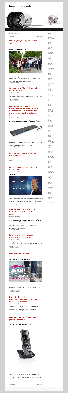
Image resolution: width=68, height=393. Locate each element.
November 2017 (50, 110)
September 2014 (51, 157)
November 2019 (50, 80)
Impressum (16, 29)
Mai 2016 (49, 132)
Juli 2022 (49, 41)
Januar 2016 (50, 137)
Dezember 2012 (50, 183)
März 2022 (49, 46)
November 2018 (50, 95)
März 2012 (49, 194)
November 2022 (50, 36)
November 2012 (50, 184)
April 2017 (49, 119)
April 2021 (49, 59)
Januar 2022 (50, 48)
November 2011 (50, 199)
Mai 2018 (49, 103)
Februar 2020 (50, 77)
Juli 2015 (49, 145)
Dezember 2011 (50, 198)
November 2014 (50, 155)
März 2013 (49, 179)
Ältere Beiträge (12, 36)
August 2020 (50, 69)
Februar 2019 (50, 91)
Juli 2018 (49, 100)
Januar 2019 (50, 93)
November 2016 (50, 125)
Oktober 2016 (50, 126)
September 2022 (51, 38)
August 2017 (50, 114)
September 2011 (51, 202)
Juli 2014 (49, 160)
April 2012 (49, 193)
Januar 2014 (50, 167)
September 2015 (51, 142)
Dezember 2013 (50, 168)
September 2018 (51, 98)
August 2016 (50, 129)
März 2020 (49, 75)
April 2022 (49, 44)
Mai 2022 (49, 43)
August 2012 (50, 188)
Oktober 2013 (50, 171)
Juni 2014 (49, 161)
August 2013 (50, 173)
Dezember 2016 (50, 124)
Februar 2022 (50, 47)
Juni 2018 (49, 101)
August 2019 (50, 84)
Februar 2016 (50, 136)
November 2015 (50, 140)
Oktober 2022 (50, 37)
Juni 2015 (49, 146)
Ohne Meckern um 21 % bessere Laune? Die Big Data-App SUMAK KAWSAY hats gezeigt (23, 212)
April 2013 (49, 178)
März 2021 (49, 60)
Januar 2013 (50, 182)
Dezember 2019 (50, 79)
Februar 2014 (50, 166)
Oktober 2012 (50, 186)
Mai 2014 (49, 162)
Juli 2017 (49, 115)
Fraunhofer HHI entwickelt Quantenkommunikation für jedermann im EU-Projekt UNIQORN (23, 299)
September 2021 (51, 53)
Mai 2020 (49, 73)
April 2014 (49, 163)
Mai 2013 (49, 177)
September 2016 (51, 127)
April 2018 (49, 104)
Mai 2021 (49, 58)
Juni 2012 (49, 191)
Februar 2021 (50, 62)
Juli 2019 (49, 85)
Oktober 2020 (50, 67)
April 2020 (49, 74)
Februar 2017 (50, 121)
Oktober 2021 (50, 52)
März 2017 (49, 120)
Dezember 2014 (50, 153)
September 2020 (51, 68)
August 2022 (50, 39)
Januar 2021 (50, 63)
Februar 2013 (50, 181)
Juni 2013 (49, 176)
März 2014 (49, 165)
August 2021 (50, 54)
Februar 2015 (50, 151)
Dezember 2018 (50, 94)
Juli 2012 (49, 189)
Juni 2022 (49, 42)
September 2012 (51, 187)
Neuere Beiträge (40, 36)
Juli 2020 (49, 70)
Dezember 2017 (50, 109)
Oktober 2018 (50, 96)
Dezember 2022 (50, 34)
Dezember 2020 (50, 64)
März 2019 (49, 90)
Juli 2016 (49, 130)
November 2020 (50, 65)
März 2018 (49, 105)
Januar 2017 (50, 122)
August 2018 (50, 99)
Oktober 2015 (50, 141)
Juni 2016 (49, 131)
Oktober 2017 (50, 111)
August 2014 (50, 158)
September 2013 (51, 172)
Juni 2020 (49, 72)
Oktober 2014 (50, 156)
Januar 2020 (50, 78)
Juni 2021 (49, 57)
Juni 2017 (49, 116)
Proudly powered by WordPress (34, 388)
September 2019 (51, 83)
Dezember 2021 (50, 49)
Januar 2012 (50, 197)
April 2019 (49, 89)
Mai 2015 (49, 147)
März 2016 (49, 135)
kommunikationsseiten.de (20, 6)
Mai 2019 (49, 88)
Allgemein (17, 82)
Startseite (11, 29)
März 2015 (49, 150)
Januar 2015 (50, 152)
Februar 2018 (50, 106)
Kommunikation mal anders (19, 253)
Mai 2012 (49, 192)
